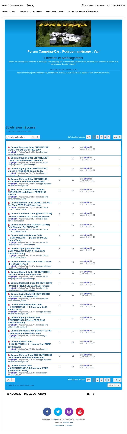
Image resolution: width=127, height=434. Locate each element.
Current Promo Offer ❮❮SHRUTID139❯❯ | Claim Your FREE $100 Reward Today (28, 368)
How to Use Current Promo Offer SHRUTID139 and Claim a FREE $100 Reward (27, 192)
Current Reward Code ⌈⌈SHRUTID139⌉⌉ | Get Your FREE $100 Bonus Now (29, 203)
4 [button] (105, 137)
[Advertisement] (63, 100)
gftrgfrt (14, 152)
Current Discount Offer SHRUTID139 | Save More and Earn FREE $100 (28, 148)
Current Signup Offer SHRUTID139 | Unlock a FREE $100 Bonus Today (27, 169)
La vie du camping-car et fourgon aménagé (28, 164)
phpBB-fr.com (68, 422)
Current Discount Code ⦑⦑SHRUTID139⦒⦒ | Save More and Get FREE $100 (29, 332)
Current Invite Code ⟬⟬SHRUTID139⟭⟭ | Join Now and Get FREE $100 (29, 225)
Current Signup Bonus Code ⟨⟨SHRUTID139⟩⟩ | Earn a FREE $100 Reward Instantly (26, 251)
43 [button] (115, 137)
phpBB (55, 419)
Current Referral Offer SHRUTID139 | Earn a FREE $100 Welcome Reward (28, 180)
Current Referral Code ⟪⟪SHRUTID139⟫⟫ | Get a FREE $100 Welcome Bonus (30, 356)
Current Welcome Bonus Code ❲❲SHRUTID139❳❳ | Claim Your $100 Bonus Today (27, 237)
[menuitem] (30, 5)
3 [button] (101, 137)
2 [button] (97, 137)
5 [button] (108, 137)
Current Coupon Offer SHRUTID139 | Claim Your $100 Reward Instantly (28, 159)
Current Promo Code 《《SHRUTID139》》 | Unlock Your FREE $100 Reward (29, 344)
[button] (88, 137)
